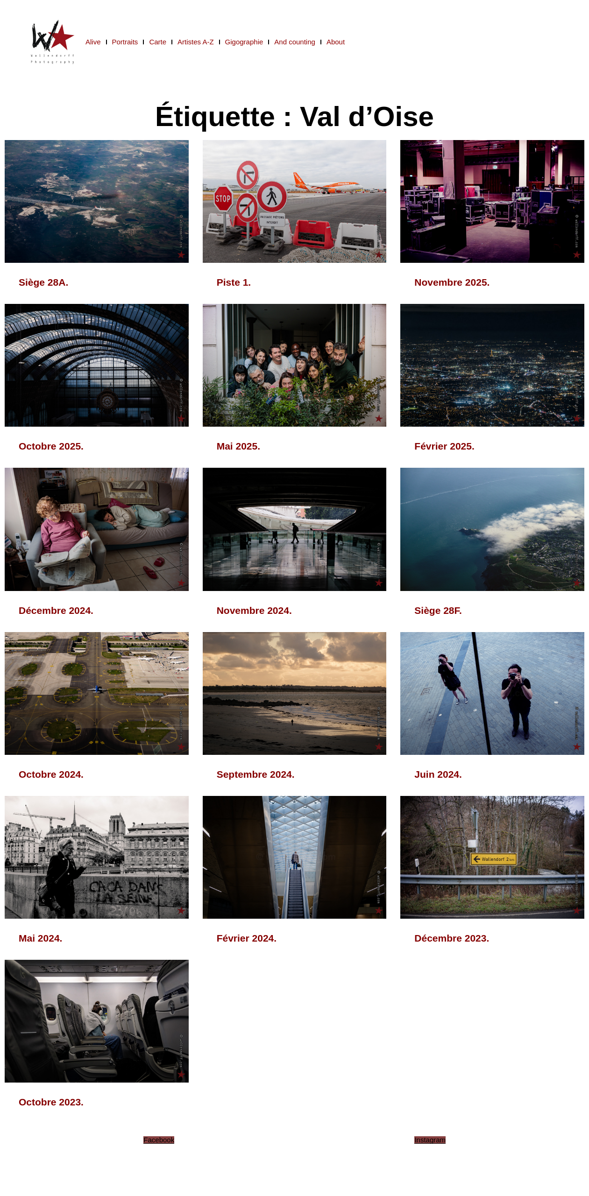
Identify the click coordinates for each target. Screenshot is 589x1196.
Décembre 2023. (451, 938)
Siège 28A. (43, 282)
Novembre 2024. (254, 610)
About (335, 42)
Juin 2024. (438, 774)
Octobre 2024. (51, 774)
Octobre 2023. (51, 1102)
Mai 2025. (238, 446)
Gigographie (244, 42)
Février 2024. (247, 938)
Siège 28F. (438, 610)
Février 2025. (444, 446)
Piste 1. (234, 282)
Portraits (125, 42)
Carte (157, 42)
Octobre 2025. (51, 446)
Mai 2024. (40, 938)
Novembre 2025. (452, 282)
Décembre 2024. (56, 610)
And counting (294, 42)
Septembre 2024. (256, 774)
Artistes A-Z (195, 42)
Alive (93, 42)
